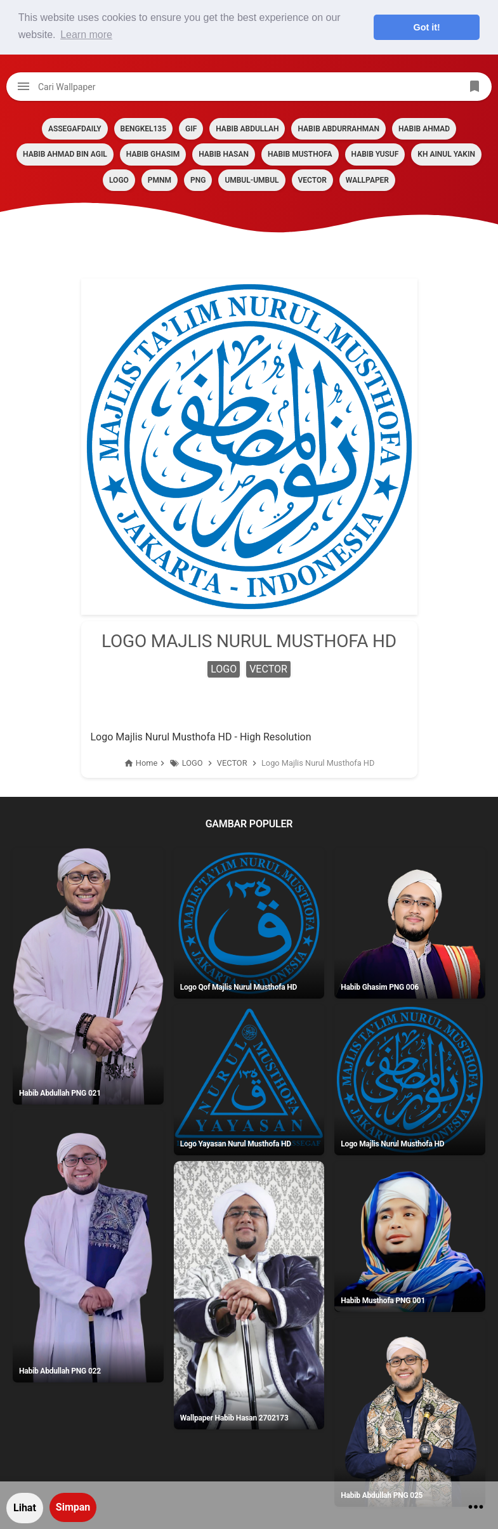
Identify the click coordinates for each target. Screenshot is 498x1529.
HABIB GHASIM (153, 154)
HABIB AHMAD (424, 128)
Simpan (73, 1507)
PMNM (159, 180)
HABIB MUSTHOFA (300, 154)
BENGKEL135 (143, 128)
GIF (191, 128)
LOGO (119, 180)
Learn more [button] (86, 34)
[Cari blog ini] (249, 86)
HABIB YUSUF (375, 154)
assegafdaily (75, 128)
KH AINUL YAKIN (446, 154)
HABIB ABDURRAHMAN (338, 128)
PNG (198, 180)
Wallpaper (367, 180)
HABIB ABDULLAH (247, 128)
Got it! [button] (427, 27)
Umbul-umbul (251, 180)
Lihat (24, 1508)
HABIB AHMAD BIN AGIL (65, 154)
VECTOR (312, 180)
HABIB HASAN (224, 154)
